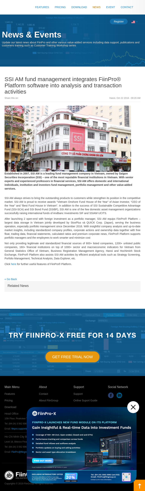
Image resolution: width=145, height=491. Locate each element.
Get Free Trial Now (72, 357)
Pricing (60, 7)
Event (110, 7)
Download (79, 7)
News (96, 7)
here (13, 264)
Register (119, 21)
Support (78, 393)
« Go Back (11, 279)
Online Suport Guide (85, 400)
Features (42, 7)
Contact (127, 7)
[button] (134, 21)
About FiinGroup (48, 400)
